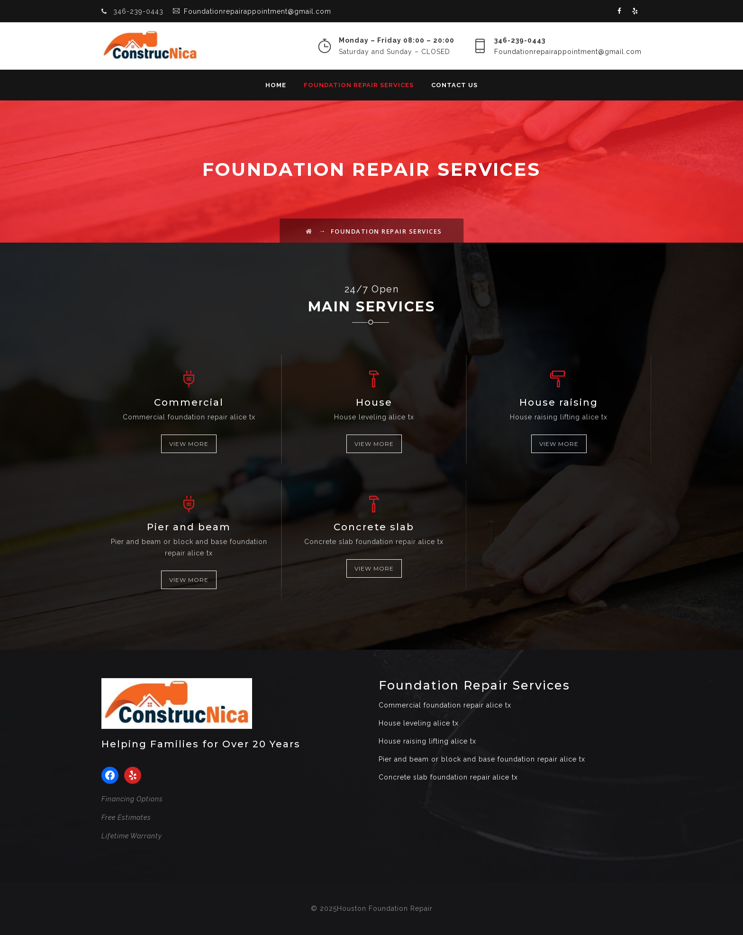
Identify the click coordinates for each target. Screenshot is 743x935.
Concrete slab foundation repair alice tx (448, 777)
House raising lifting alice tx (427, 741)
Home (275, 85)
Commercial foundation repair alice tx (445, 705)
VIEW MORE (188, 443)
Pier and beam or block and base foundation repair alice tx (482, 759)
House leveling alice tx (419, 723)
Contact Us (454, 85)
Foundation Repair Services (359, 85)
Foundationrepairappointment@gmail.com (257, 11)
